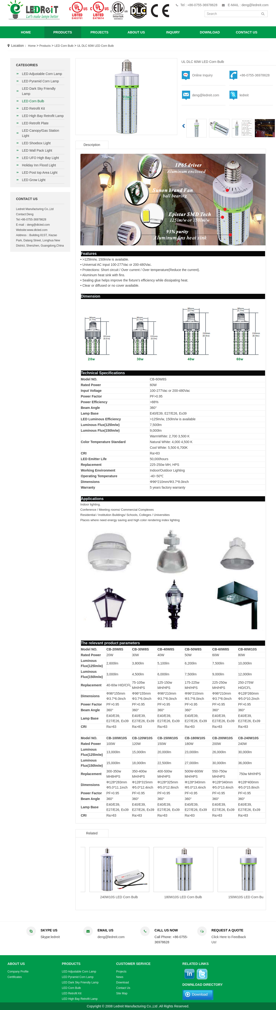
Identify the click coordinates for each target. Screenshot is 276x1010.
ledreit (244, 95)
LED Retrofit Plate (35, 123)
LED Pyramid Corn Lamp (40, 81)
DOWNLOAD (210, 32)
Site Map (121, 993)
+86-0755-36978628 (255, 75)
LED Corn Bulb (63, 45)
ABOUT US (136, 32)
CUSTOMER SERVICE (133, 964)
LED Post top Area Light (39, 172)
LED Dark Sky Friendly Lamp (39, 91)
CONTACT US (246, 32)
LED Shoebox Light (36, 143)
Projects (121, 971)
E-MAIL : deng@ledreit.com (248, 5)
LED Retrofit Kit (33, 108)
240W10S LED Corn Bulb (139, 897)
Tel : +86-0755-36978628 (198, 5)
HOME (26, 32)
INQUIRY (173, 32)
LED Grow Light (34, 180)
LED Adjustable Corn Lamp (42, 74)
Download (122, 982)
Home (32, 45)
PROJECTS (99, 32)
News (119, 977)
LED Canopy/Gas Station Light (40, 133)
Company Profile (18, 971)
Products (45, 45)
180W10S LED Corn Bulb (203, 897)
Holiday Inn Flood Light (39, 165)
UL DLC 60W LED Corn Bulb (95, 45)
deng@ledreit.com (205, 95)
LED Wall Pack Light (37, 150)
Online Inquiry (202, 75)
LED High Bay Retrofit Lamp (43, 116)
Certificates (15, 977)
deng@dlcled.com (38, 224)
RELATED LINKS (195, 964)
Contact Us (123, 988)
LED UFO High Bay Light (40, 158)
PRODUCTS (62, 32)
